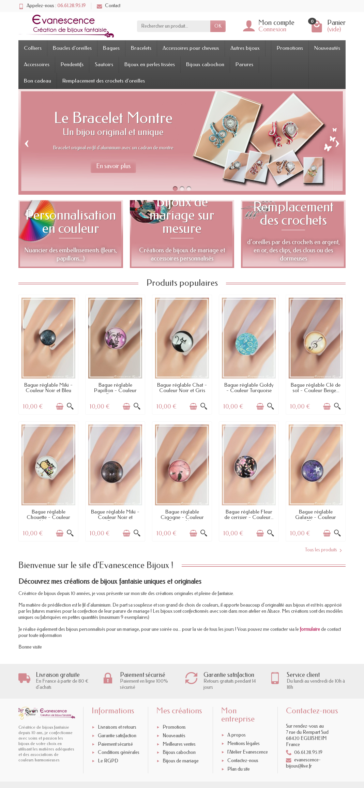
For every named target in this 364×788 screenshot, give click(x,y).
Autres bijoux (245, 48)
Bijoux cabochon (205, 64)
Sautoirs (104, 64)
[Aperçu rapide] (70, 406)
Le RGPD (108, 761)
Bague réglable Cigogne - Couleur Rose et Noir (182, 517)
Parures (244, 64)
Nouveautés (327, 48)
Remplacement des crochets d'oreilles (103, 81)
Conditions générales (118, 753)
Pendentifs (72, 64)
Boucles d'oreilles (72, 48)
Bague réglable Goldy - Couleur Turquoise (249, 387)
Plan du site (238, 769)
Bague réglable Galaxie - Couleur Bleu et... (315, 517)
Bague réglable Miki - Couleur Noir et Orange (115, 517)
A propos (236, 735)
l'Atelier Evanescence (247, 752)
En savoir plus (113, 166)
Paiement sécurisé (115, 744)
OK (218, 26)
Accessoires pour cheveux (191, 48)
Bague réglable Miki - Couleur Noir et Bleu (48, 387)
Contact (108, 6)
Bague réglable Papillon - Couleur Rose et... (115, 390)
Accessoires (36, 64)
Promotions (290, 48)
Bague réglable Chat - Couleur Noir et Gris (182, 387)
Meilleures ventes (179, 744)
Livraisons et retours (117, 727)
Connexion (272, 29)
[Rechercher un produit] (173, 26)
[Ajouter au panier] (60, 406)
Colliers (33, 48)
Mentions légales (243, 743)
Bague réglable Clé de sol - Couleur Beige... (315, 387)
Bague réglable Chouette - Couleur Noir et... (48, 517)
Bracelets (141, 48)
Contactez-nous (242, 760)
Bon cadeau (37, 81)
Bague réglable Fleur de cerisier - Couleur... (248, 514)
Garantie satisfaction (117, 736)
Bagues (111, 48)
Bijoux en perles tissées (149, 64)
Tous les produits (323, 550)
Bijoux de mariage (181, 761)
